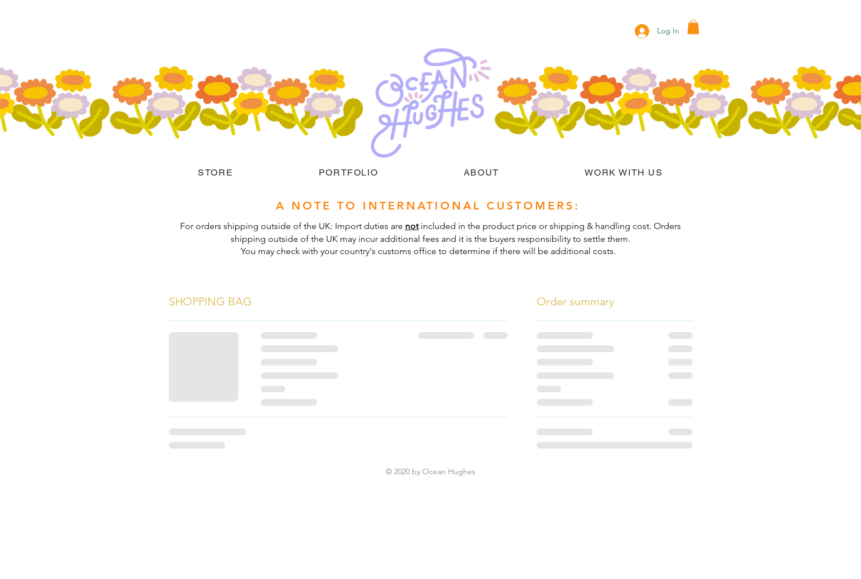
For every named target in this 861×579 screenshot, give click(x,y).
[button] (693, 27)
